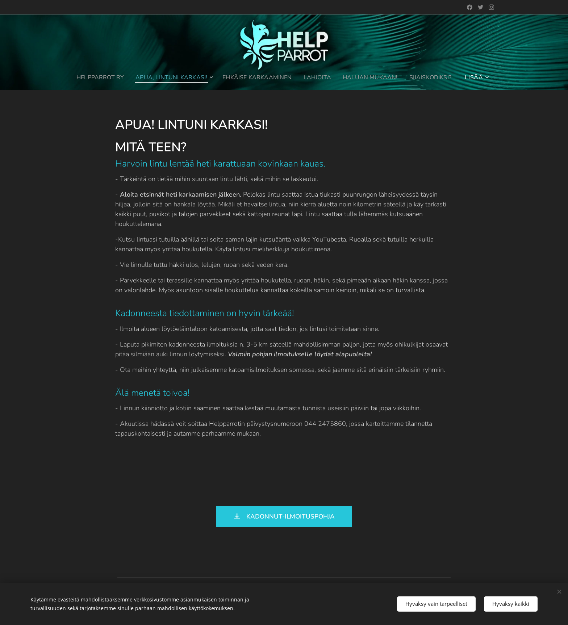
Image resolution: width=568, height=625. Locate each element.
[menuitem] (94, 77)
